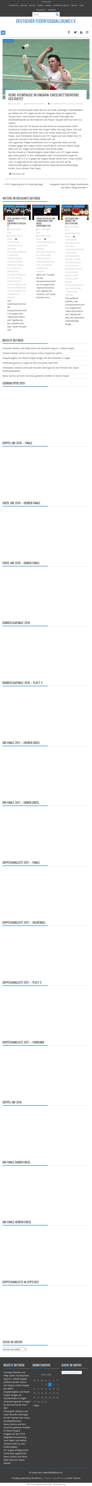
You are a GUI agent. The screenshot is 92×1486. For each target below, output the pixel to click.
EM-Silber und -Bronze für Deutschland (72, 221)
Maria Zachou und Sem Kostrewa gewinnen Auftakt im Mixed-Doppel (36, 375)
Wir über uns (13, 5)
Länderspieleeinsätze (61, 5)
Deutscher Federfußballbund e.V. (46, 21)
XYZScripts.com (59, 1484)
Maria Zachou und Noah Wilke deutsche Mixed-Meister (15, 1459)
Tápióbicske (20, 287)
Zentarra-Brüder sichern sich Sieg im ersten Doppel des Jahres (32, 353)
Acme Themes (73, 1478)
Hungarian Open (58, 103)
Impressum (52, 10)
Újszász (70, 103)
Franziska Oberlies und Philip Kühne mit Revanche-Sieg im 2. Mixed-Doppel (38, 348)
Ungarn (79, 103)
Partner (32, 5)
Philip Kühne (16, 278)
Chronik (48, 5)
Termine (40, 5)
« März (36, 1405)
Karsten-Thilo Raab (34, 103)
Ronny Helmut (14, 281)
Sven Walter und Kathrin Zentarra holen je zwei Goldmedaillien (15, 1443)
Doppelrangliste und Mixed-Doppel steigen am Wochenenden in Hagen (37, 358)
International (8, 41)
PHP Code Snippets (34, 1484)
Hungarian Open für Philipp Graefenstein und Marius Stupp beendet (69, 186)
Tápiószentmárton (16, 291)
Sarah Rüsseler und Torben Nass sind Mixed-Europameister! (45, 222)
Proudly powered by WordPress (27, 1478)
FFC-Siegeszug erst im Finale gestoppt (24, 184)
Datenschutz (41, 10)
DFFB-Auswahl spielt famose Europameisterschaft (17, 222)
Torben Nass (13, 294)
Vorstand (23, 5)
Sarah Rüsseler (14, 284)
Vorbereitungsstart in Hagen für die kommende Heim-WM (30, 362)
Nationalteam (21, 206)
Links (81, 5)
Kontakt (74, 5)
